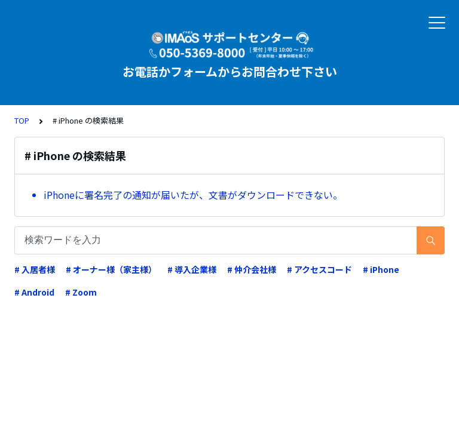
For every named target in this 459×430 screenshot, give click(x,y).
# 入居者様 (34, 269)
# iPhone (381, 269)
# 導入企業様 (191, 269)
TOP (21, 120)
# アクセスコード (319, 269)
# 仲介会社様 (251, 269)
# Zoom (81, 292)
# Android (34, 292)
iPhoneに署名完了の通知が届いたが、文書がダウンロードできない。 (193, 195)
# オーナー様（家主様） (111, 269)
